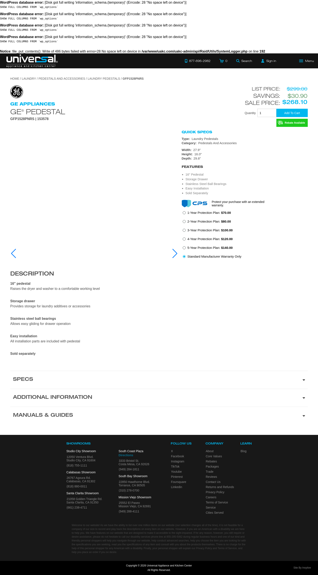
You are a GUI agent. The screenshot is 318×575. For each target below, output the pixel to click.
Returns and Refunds (220, 487)
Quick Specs (197, 132)
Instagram (177, 461)
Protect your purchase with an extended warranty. (238, 203)
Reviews (211, 476)
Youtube (176, 471)
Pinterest (177, 476)
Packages (212, 466)
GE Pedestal (37, 111)
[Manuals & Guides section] (159, 415)
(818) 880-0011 (77, 486)
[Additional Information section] (159, 397)
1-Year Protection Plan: (209, 212)
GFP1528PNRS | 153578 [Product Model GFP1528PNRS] (29, 119)
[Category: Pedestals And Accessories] (245, 143)
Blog (244, 451)
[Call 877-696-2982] (197, 61)
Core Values (214, 456)
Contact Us (213, 482)
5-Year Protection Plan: (210, 247)
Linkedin (176, 487)
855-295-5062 (174, 536)
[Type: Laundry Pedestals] (245, 139)
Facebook (177, 456)
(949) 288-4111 (129, 511)
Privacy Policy (215, 492)
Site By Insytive (302, 567)
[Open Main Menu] (306, 61)
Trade (209, 471)
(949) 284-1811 (129, 469)
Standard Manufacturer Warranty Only (214, 256)
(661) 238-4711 (77, 507)
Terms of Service (217, 502)
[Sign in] (269, 61)
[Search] (244, 61)
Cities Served (214, 512)
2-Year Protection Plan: (209, 221)
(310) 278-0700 (129, 490)
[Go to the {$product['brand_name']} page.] (16, 91)
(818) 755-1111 (77, 465)
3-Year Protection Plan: (210, 230)
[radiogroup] (245, 236)
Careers (211, 497)
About (210, 451)
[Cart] (223, 61)
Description (32, 274)
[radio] (207, 214)
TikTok (175, 466)
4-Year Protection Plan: (210, 239)
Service (211, 507)
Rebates (211, 461)
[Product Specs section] (159, 380)
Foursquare (178, 482)
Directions (126, 455)
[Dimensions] (245, 154)
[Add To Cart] (292, 113)
